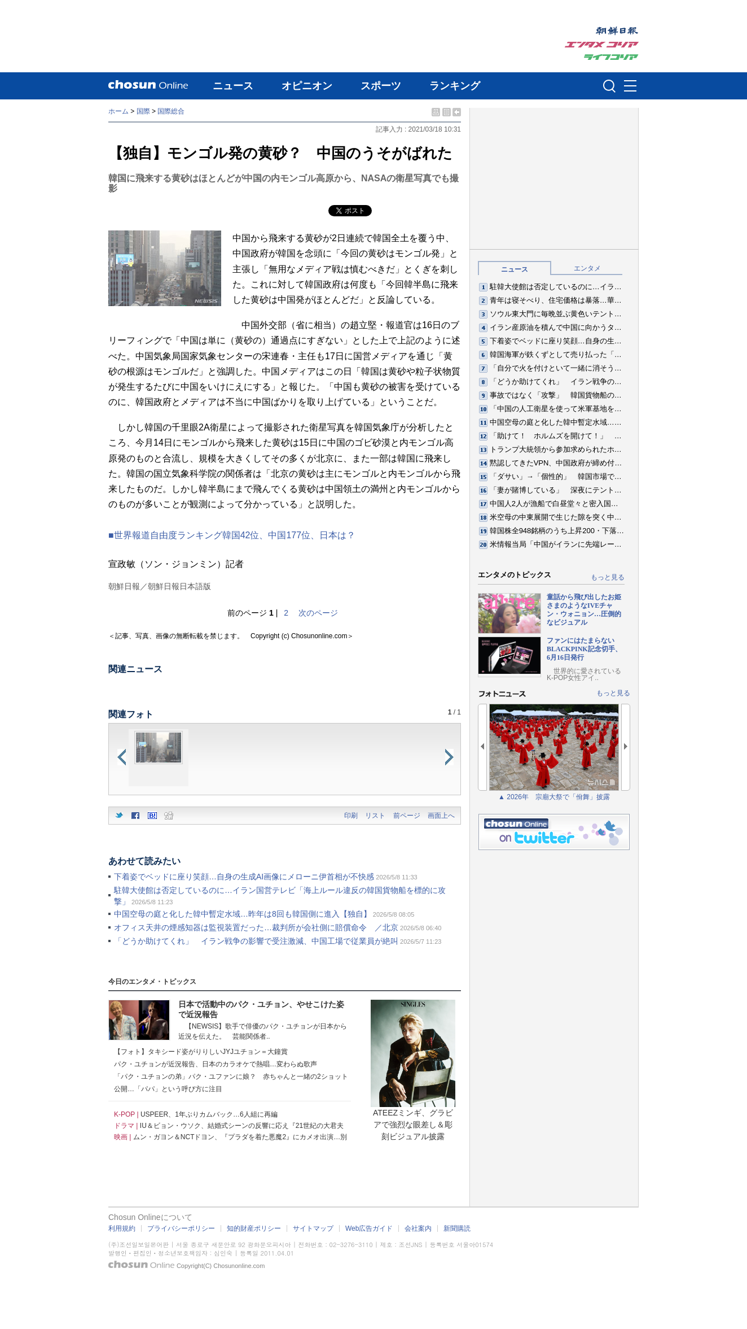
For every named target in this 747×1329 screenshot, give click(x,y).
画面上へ (441, 816)
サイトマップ (313, 1228)
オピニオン (307, 85)
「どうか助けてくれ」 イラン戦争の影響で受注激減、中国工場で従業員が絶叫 (256, 940)
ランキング (454, 85)
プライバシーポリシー (181, 1228)
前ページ (406, 816)
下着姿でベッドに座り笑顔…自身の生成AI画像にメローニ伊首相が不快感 (244, 876)
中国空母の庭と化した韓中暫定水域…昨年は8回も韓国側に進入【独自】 (242, 913)
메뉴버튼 (630, 86)
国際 (143, 111)
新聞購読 (457, 1228)
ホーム (118, 111)
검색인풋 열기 (609, 85)
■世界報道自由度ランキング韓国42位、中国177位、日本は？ (231, 535)
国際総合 (170, 111)
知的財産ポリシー (254, 1228)
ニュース (233, 85)
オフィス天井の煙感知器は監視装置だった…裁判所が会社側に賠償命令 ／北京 (256, 927)
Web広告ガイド (369, 1228)
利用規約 (121, 1228)
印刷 (351, 816)
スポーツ (381, 85)
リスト (375, 816)
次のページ (318, 612)
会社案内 (418, 1228)
